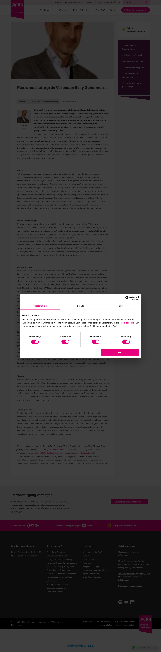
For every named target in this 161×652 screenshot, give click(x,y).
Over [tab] (121, 306)
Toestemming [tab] (40, 306)
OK (119, 352)
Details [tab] (80, 306)
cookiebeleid (127, 323)
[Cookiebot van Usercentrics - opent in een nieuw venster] (127, 298)
